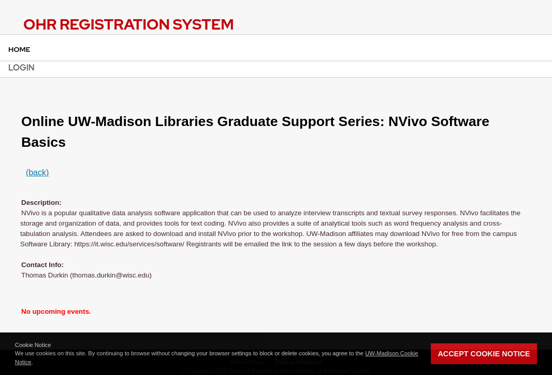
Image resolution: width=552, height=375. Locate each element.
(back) (37, 172)
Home (19, 49)
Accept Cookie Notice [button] (484, 354)
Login (21, 67)
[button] (36, 363)
